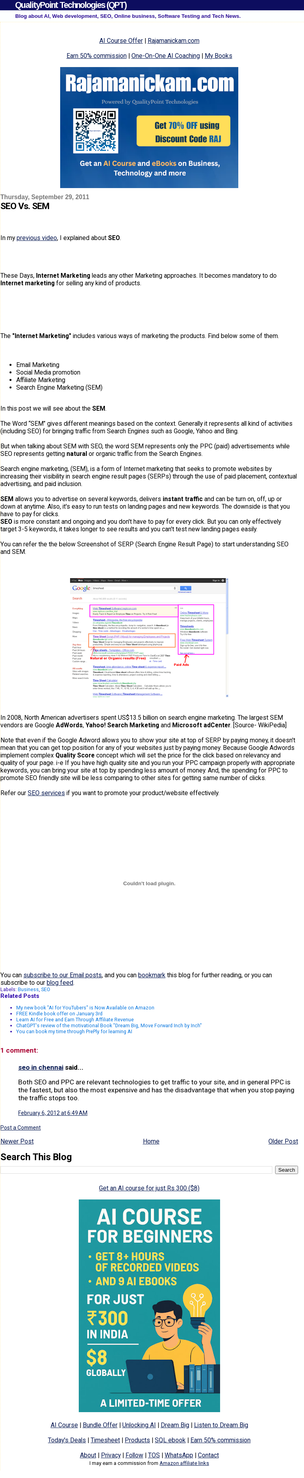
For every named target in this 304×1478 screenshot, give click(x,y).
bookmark (151, 975)
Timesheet (105, 1440)
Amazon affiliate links (184, 1463)
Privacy (111, 1455)
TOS (154, 1455)
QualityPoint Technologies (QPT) (70, 5)
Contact (208, 1455)
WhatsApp (179, 1455)
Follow (134, 1455)
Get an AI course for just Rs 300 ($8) (149, 1188)
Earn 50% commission (96, 56)
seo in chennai (40, 1067)
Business (28, 989)
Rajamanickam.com (174, 40)
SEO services (46, 793)
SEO (45, 989)
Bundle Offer (100, 1425)
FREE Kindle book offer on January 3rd (59, 1014)
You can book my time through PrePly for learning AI (74, 1031)
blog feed (60, 982)
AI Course (64, 1425)
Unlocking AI (139, 1425)
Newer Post (17, 1141)
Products (137, 1440)
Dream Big (175, 1425)
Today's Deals (67, 1440)
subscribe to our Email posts (62, 975)
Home (151, 1141)
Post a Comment (20, 1127)
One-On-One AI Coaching (165, 56)
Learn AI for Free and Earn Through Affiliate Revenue (75, 1019)
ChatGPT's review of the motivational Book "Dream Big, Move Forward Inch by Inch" (109, 1025)
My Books (218, 56)
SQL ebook (170, 1440)
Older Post (283, 1141)
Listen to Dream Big (221, 1425)
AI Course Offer (121, 40)
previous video (37, 238)
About (88, 1455)
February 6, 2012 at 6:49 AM (52, 1113)
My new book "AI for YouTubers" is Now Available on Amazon (85, 1008)
